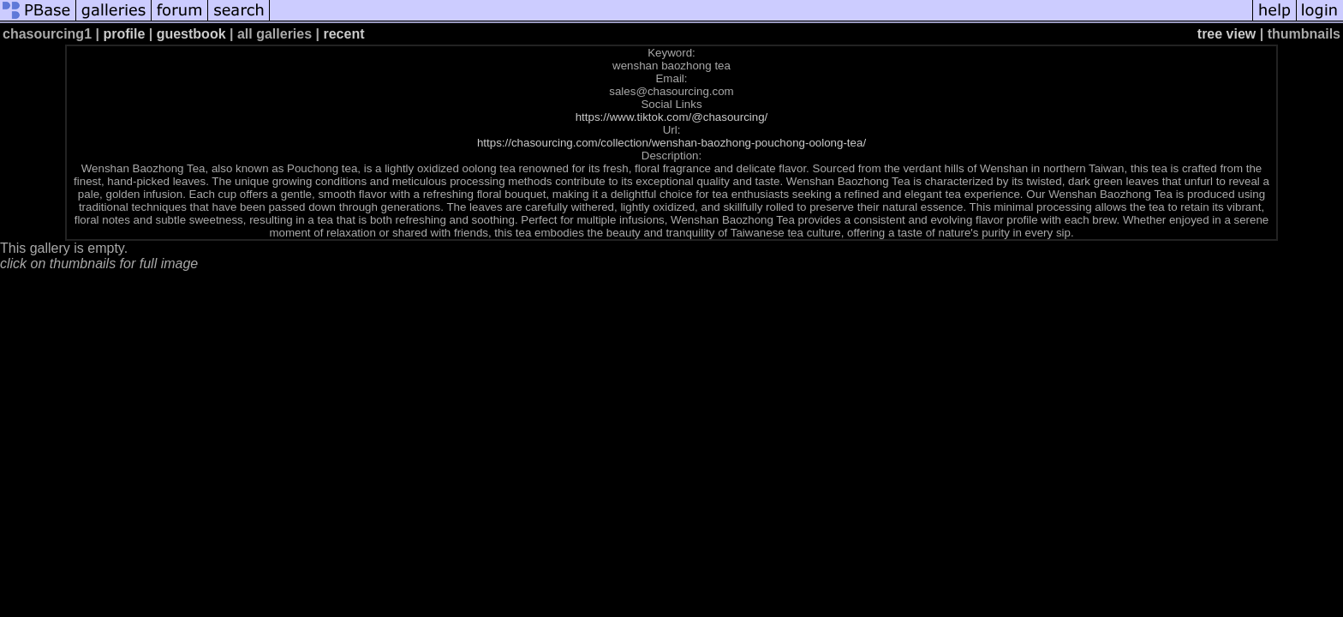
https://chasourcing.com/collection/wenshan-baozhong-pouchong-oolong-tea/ (671, 142)
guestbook (191, 34)
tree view (1226, 34)
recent (343, 34)
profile (124, 34)
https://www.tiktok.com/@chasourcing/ (672, 117)
